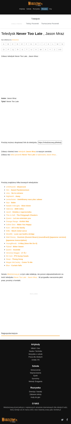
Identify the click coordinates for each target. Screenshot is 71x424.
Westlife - (20, 234)
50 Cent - (17, 256)
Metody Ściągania (35, 381)
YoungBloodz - (21, 243)
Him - (17, 190)
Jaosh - (18, 212)
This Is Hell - (22, 215)
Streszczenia (35, 370)
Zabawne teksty (35, 394)
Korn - (15, 228)
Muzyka (44, 9)
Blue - (14, 265)
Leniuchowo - (24, 199)
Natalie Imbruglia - (18, 206)
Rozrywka (36, 9)
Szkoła (29, 9)
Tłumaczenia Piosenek (50, 23)
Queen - (18, 218)
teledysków (15, 40)
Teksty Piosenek (32, 23)
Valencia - (15, 209)
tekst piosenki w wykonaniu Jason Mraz (33, 155)
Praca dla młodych (35, 357)
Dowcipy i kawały (35, 392)
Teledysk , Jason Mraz (32, 34)
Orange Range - (17, 221)
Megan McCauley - (19, 262)
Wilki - (16, 231)
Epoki (35, 376)
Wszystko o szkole (35, 354)
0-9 (60, 49)
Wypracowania (35, 373)
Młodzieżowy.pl (13, 274)
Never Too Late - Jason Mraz (26, 277)
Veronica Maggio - (16, 253)
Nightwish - (13, 196)
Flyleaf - (15, 246)
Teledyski (35, 18)
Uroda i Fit (35, 360)
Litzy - (14, 193)
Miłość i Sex (35, 348)
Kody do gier (35, 397)
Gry (50, 9)
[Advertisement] (33, 121)
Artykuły (22, 9)
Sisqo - (14, 259)
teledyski (27, 151)
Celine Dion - (19, 224)
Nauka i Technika (35, 351)
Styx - (11, 202)
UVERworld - (16, 187)
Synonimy (35, 378)
